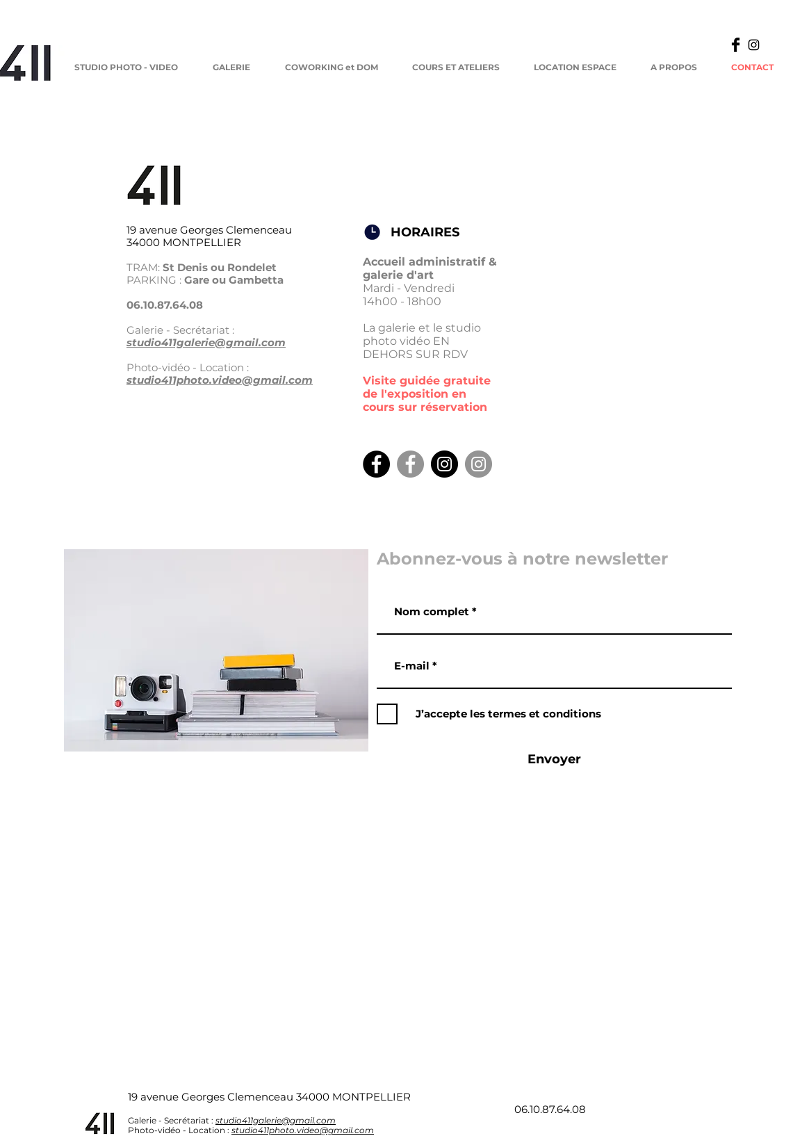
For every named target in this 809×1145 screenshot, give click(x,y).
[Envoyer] (554, 760)
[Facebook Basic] (735, 45)
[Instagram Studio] (444, 464)
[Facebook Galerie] (410, 464)
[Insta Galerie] (478, 464)
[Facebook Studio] (376, 464)
